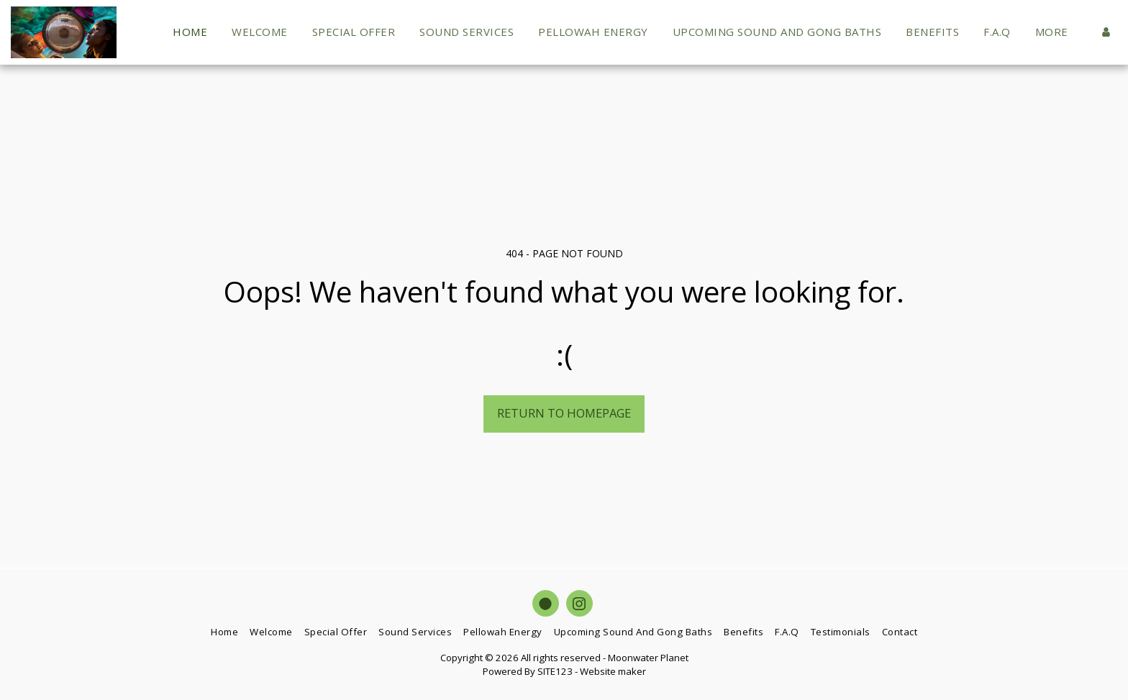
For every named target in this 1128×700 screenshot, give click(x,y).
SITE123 (555, 671)
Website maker (613, 671)
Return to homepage (564, 413)
